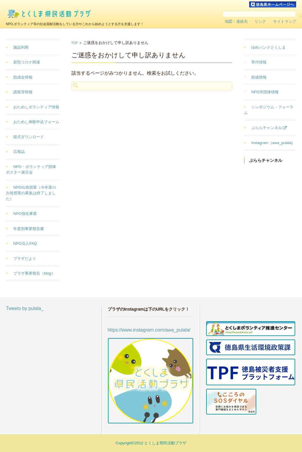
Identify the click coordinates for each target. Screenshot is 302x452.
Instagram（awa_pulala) (272, 143)
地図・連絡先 (236, 21)
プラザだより (24, 258)
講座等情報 (22, 92)
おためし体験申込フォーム (36, 122)
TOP (74, 43)
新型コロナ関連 (26, 62)
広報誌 (19, 151)
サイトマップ (284, 21)
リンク (260, 21)
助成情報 (259, 77)
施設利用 (21, 47)
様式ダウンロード (28, 137)
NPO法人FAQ (25, 243)
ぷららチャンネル (266, 127)
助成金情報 (22, 77)
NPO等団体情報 (265, 92)
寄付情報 (259, 62)
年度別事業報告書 (28, 228)
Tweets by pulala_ (25, 308)
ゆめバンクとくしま (268, 47)
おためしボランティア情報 (36, 107)
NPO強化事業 (25, 213)
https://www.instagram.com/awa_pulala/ (149, 329)
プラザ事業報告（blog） (34, 273)
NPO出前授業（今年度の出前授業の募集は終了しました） (31, 193)
